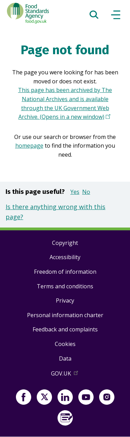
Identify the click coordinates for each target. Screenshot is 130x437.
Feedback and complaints (65, 329)
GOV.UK (65, 375)
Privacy (65, 300)
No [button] (86, 192)
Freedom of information (65, 271)
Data (65, 358)
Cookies (65, 344)
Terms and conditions (65, 286)
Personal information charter (65, 315)
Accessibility (65, 257)
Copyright (65, 243)
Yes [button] (74, 192)
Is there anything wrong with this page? (55, 212)
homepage (29, 145)
